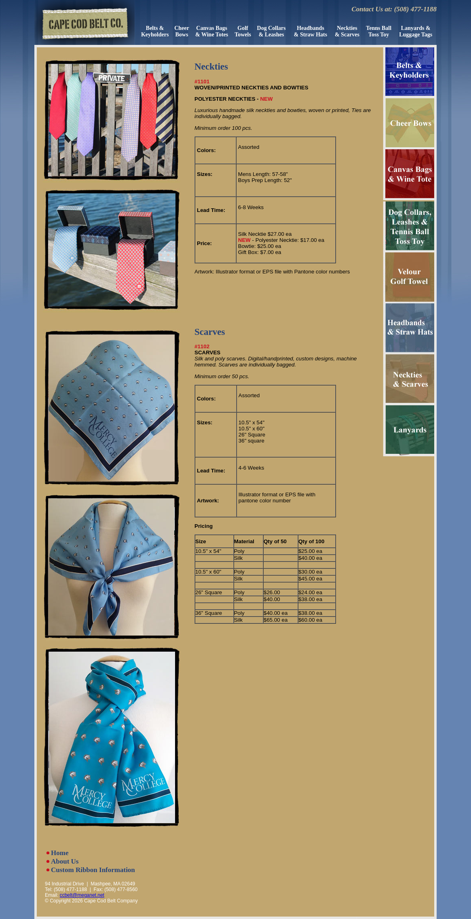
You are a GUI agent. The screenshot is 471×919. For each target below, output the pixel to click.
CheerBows (181, 31)
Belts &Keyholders (155, 31)
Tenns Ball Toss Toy (378, 31)
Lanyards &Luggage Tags (415, 31)
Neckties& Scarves (347, 31)
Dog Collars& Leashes (271, 31)
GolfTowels (242, 31)
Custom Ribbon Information (93, 870)
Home (59, 853)
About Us (65, 861)
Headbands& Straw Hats (310, 31)
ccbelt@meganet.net (82, 895)
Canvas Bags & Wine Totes (211, 31)
